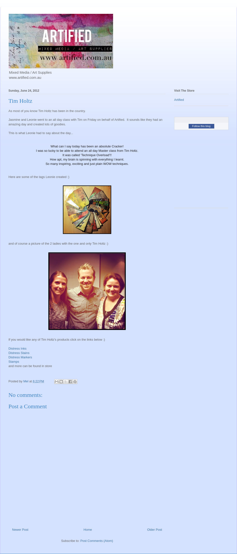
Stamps (13, 361)
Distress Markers (20, 357)
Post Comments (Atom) (96, 541)
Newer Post (20, 529)
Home (88, 529)
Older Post (154, 529)
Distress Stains (19, 353)
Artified (179, 100)
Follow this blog (201, 126)
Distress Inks (17, 348)
